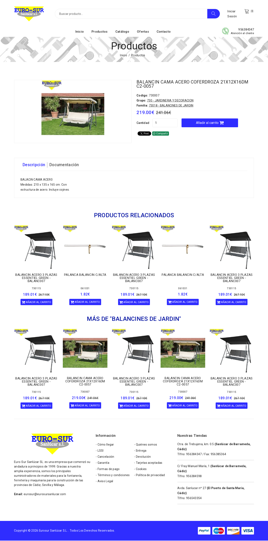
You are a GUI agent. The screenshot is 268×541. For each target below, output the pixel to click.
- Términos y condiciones (113, 476)
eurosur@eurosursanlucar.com (45, 494)
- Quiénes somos (145, 445)
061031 (85, 288)
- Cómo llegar (105, 445)
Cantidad (143, 123)
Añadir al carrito (212, 123)
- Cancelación (105, 457)
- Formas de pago (108, 470)
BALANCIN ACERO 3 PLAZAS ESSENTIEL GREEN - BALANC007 (36, 278)
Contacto (164, 32)
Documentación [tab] (65, 165)
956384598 (194, 476)
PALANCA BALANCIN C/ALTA (85, 275)
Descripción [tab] (34, 165)
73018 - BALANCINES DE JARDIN (171, 106)
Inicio (79, 32)
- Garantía (102, 464)
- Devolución (142, 457)
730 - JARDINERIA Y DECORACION (170, 101)
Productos (99, 32)
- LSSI (100, 451)
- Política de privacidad (149, 476)
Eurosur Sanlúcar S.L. (53, 531)
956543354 (194, 498)
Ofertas (143, 32)
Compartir (160, 133)
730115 (36, 288)
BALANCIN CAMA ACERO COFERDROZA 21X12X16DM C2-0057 (194, 84)
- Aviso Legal (104, 482)
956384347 (246, 30)
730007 (85, 392)
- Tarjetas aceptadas (148, 464)
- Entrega (140, 451)
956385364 (218, 454)
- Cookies (140, 470)
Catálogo (122, 32)
